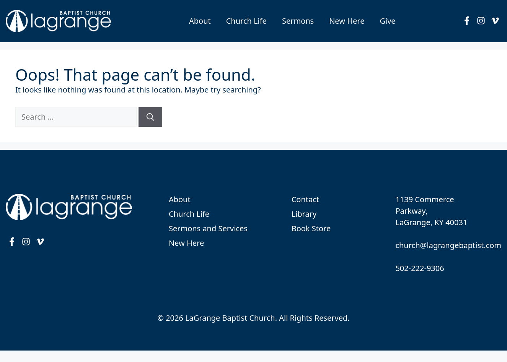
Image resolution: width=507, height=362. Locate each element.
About (200, 21)
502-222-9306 (419, 268)
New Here (346, 21)
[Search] (150, 117)
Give (387, 21)
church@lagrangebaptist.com (448, 245)
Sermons (298, 21)
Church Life (246, 21)
